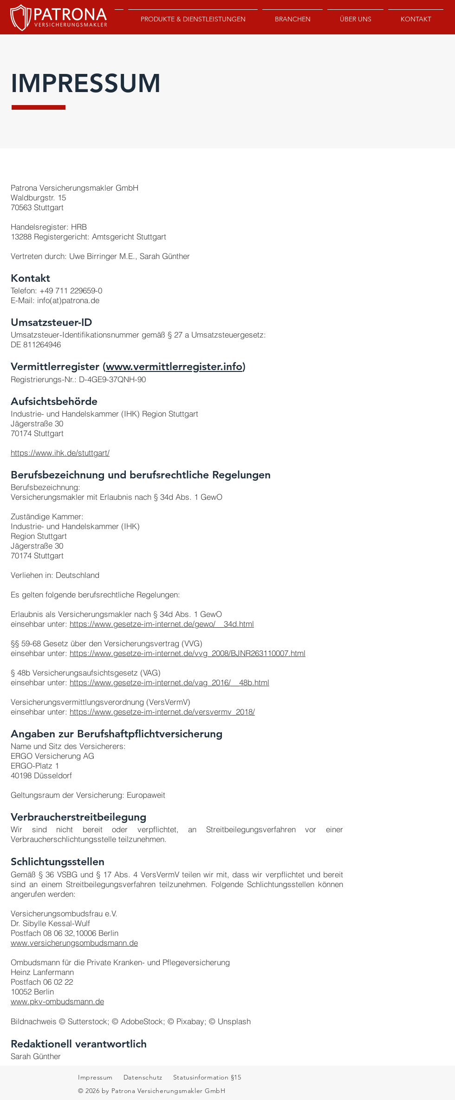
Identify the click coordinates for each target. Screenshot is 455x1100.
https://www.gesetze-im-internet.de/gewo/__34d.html (162, 624)
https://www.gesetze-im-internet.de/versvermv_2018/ (162, 711)
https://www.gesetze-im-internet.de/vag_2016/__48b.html (169, 682)
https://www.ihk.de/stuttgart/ (60, 452)
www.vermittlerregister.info (174, 366)
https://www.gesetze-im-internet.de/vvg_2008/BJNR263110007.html (188, 653)
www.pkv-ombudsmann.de (57, 1001)
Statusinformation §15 (206, 1077)
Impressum (95, 1077)
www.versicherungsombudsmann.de (74, 943)
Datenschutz (144, 1077)
